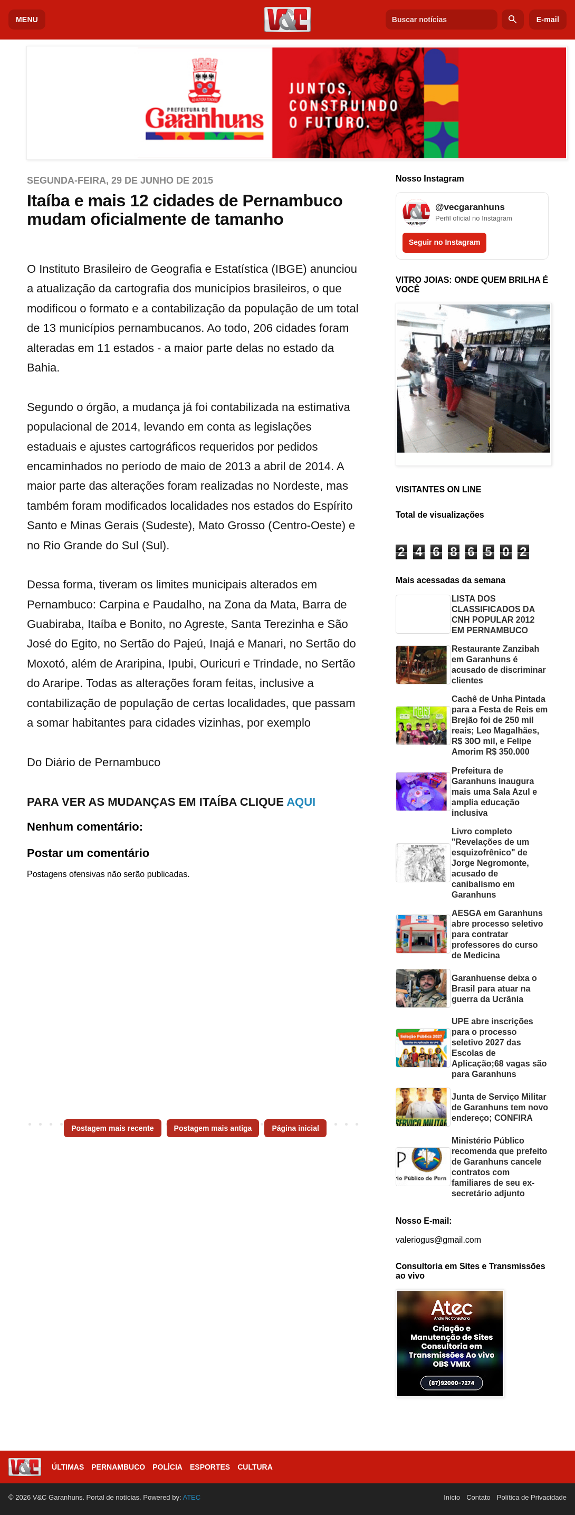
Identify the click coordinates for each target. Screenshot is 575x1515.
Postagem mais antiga (213, 1128)
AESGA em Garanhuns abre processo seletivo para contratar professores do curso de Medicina (497, 934)
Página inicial (295, 1128)
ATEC (191, 1497)
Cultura (255, 1467)
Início (452, 1497)
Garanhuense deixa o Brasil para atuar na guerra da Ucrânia (494, 989)
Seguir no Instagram (444, 242)
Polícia (167, 1467)
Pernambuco (118, 1467)
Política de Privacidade (532, 1497)
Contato (478, 1497)
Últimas (68, 1467)
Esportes (210, 1467)
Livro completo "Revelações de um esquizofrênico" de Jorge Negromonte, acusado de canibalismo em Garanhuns (490, 863)
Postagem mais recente (112, 1128)
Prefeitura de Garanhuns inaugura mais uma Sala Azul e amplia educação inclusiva (494, 791)
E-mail (547, 19)
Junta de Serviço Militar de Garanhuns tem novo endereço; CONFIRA (500, 1107)
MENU (27, 19)
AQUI (300, 801)
